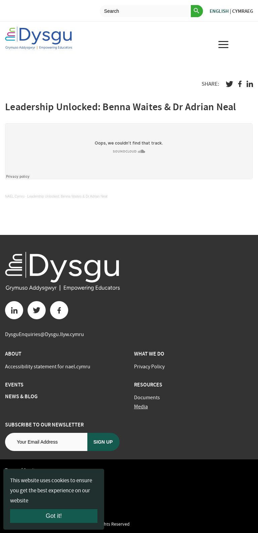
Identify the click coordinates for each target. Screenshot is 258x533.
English (219, 11)
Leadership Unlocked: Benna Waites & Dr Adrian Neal (67, 196)
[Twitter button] (37, 310)
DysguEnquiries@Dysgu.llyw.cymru (44, 334)
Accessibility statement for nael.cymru (47, 366)
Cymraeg (242, 11)
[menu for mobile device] (223, 44)
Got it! (54, 515)
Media (141, 406)
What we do (149, 353)
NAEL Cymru (15, 196)
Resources (148, 384)
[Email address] (46, 442)
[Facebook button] (59, 310)
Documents (147, 397)
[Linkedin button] (14, 310)
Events (14, 384)
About (13, 353)
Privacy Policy (149, 366)
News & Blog (21, 396)
